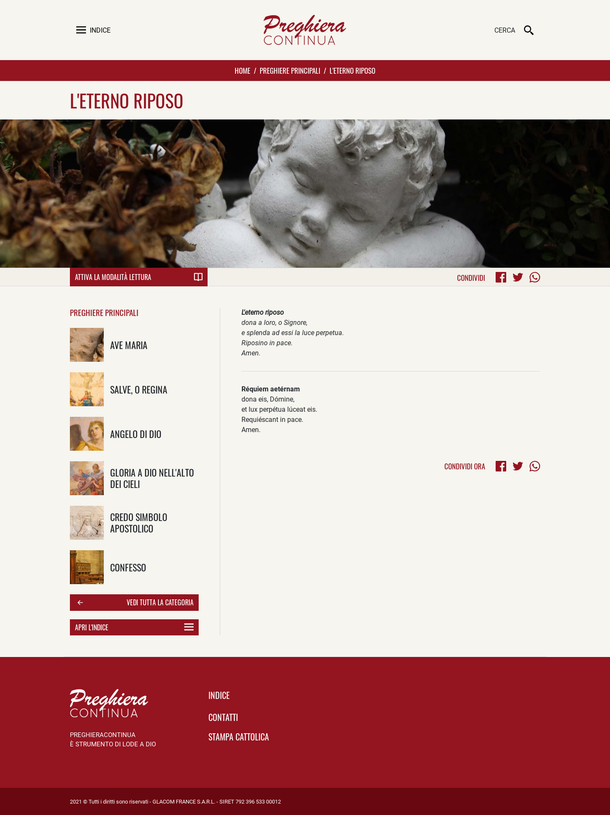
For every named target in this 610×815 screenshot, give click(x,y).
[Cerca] (472, 31)
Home (242, 70)
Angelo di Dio (135, 434)
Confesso (128, 567)
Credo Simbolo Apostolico (138, 522)
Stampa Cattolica (238, 736)
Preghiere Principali (290, 70)
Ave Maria (128, 345)
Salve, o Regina (138, 389)
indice (219, 695)
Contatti (223, 717)
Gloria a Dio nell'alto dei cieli (152, 478)
